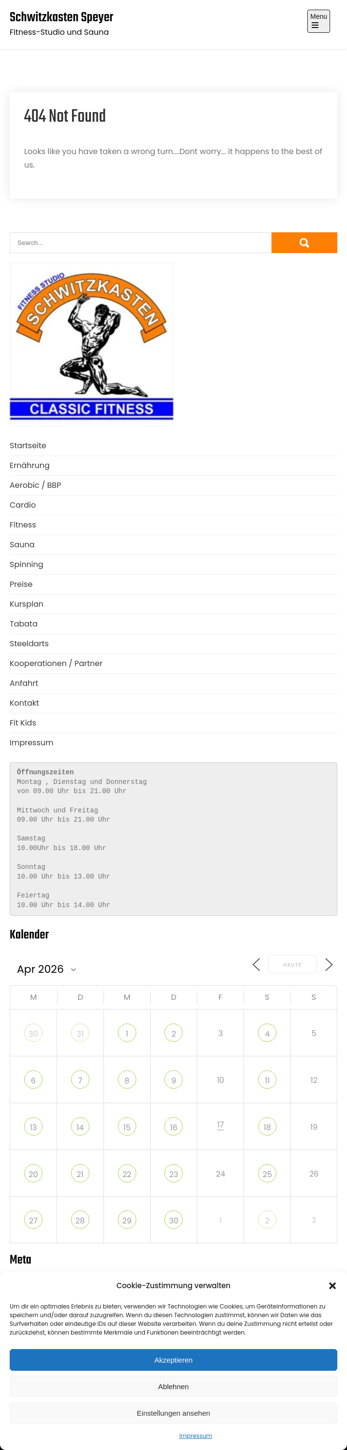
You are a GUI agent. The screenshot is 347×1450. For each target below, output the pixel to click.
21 (80, 1174)
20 (33, 1174)
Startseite (28, 445)
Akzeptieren (173, 1360)
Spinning (26, 564)
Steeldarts (29, 643)
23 (173, 1174)
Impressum (195, 1436)
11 (267, 1080)
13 (33, 1127)
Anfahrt (24, 683)
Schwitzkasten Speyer (62, 17)
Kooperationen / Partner (56, 663)
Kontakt (24, 703)
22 (126, 1174)
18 (267, 1127)
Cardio (23, 505)
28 (80, 1220)
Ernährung (30, 465)
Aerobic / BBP (35, 485)
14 (80, 1127)
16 (173, 1127)
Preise (21, 584)
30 (33, 1033)
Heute (292, 964)
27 (33, 1220)
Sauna (22, 544)
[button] (332, 1286)
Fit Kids (23, 722)
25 (267, 1174)
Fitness (23, 524)
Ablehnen (173, 1386)
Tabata (24, 623)
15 (126, 1127)
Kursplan (26, 604)
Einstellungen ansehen (173, 1413)
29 (126, 1220)
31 (80, 1033)
